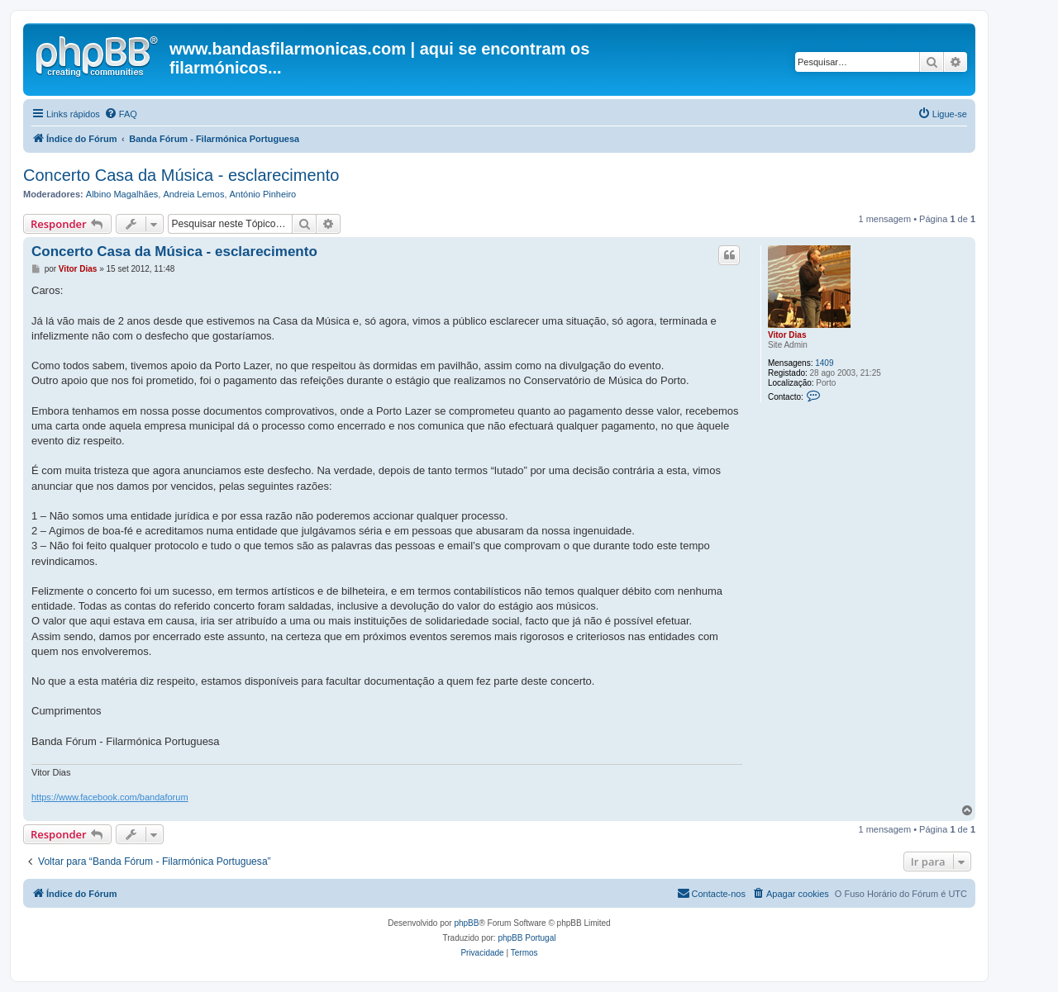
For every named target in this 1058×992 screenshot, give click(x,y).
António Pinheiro (263, 194)
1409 (824, 363)
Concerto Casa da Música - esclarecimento (181, 175)
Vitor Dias (787, 334)
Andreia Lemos (193, 194)
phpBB (466, 923)
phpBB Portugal (526, 937)
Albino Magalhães (122, 194)
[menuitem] (120, 114)
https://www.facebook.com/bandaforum (109, 797)
